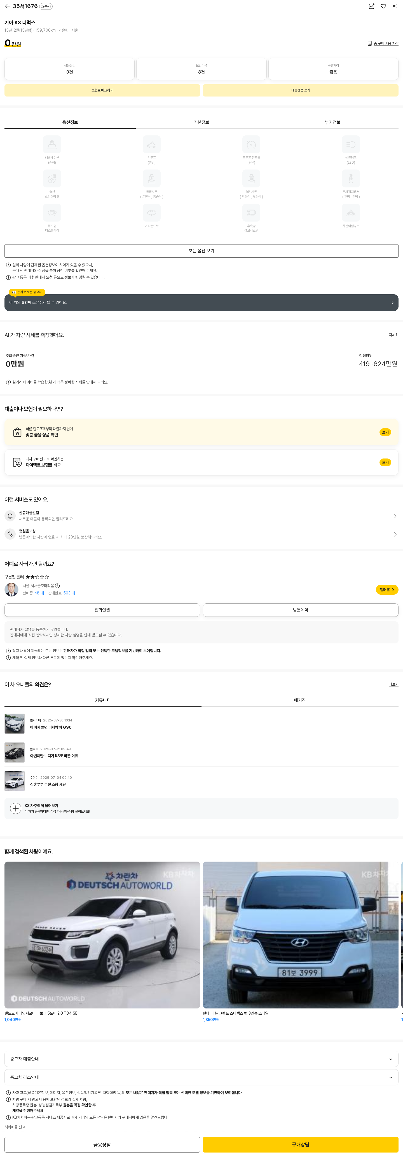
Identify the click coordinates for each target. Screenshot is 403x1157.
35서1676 (33, 6)
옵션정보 (70, 122)
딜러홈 (385, 589)
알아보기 (201, 432)
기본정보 (201, 122)
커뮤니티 (103, 700)
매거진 (300, 700)
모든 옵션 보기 (201, 250)
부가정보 (333, 122)
